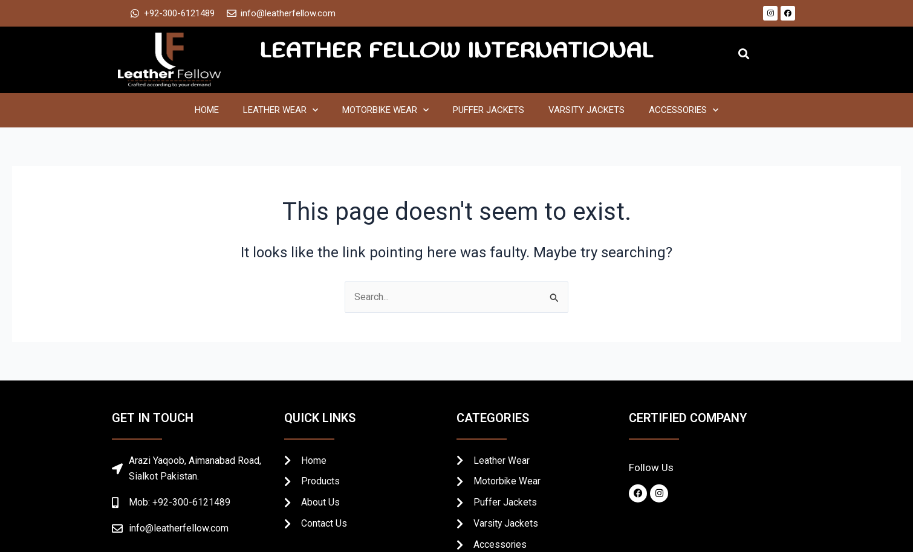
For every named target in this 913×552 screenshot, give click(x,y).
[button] (743, 54)
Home (207, 109)
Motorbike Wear (385, 110)
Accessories (683, 110)
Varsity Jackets (586, 109)
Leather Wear (280, 110)
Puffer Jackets (488, 109)
